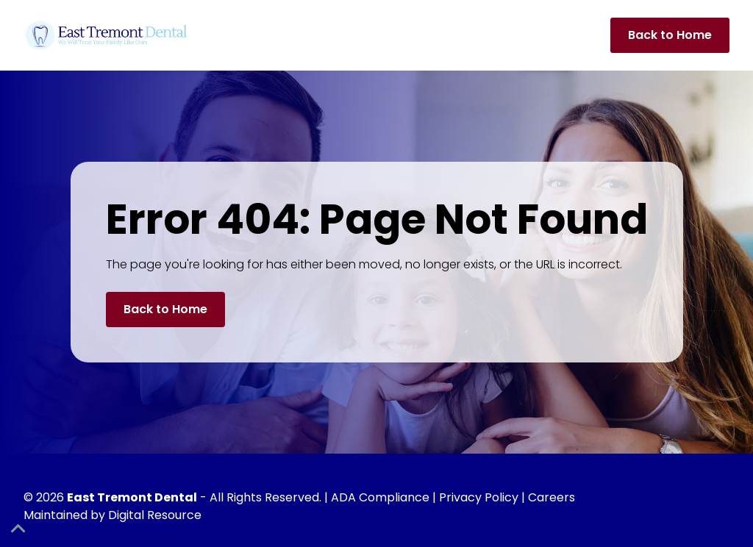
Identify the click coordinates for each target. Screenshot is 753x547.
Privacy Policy (478, 497)
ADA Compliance (380, 497)
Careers (551, 497)
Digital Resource (154, 515)
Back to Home (670, 34)
